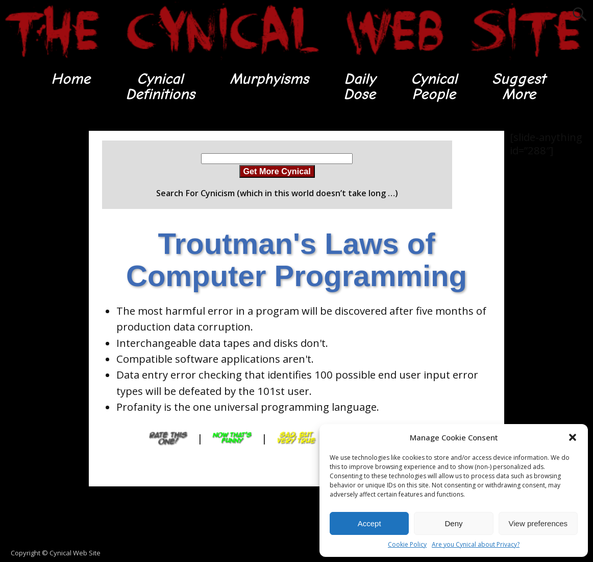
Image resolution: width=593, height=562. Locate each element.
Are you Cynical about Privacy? (476, 544)
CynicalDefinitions (160, 86)
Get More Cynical (277, 171)
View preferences (538, 523)
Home (70, 79)
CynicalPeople (434, 86)
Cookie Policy (407, 544)
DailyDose (359, 86)
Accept (369, 523)
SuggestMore (519, 86)
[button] (572, 437)
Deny (453, 523)
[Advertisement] (41, 284)
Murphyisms (269, 79)
